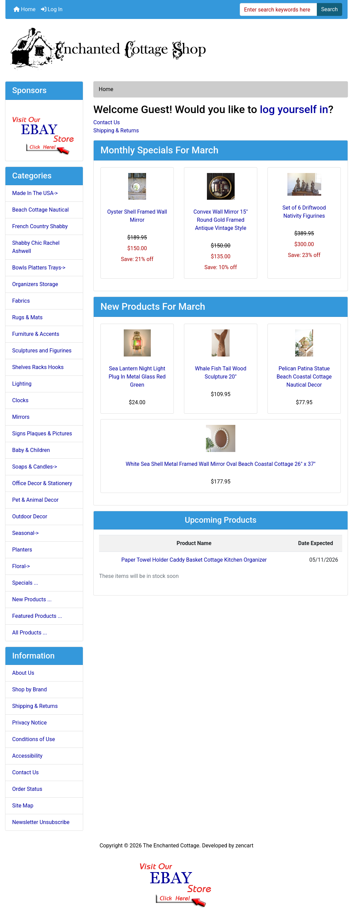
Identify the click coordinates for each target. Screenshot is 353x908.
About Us (23, 673)
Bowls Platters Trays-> (38, 267)
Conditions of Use (33, 739)
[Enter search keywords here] (278, 9)
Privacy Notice (29, 722)
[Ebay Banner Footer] (176, 878)
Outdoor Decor (29, 516)
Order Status (27, 789)
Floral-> (21, 566)
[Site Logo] (176, 47)
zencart (244, 845)
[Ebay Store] (44, 130)
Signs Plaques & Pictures (42, 433)
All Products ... (29, 632)
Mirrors (20, 417)
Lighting (21, 384)
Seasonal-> (25, 533)
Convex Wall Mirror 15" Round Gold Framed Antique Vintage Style (220, 220)
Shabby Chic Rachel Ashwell (36, 247)
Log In (52, 9)
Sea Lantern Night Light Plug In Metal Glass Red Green (137, 376)
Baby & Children (31, 450)
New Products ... (32, 599)
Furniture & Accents (35, 334)
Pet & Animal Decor (35, 500)
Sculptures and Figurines (42, 350)
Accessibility (27, 756)
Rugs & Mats (27, 317)
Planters (22, 549)
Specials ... (25, 583)
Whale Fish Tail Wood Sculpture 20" (220, 372)
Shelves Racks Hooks (38, 367)
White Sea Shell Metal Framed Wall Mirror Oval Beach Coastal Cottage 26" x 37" (221, 464)
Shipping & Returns (35, 706)
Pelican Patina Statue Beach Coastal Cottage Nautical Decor (304, 376)
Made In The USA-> (35, 193)
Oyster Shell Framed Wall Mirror (137, 216)
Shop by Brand (29, 689)
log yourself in (294, 109)
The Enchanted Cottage (171, 845)
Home (25, 9)
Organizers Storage (35, 284)
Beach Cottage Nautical (40, 210)
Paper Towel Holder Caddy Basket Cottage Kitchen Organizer (194, 560)
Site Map (22, 805)
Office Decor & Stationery (42, 483)
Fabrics (21, 301)
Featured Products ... (37, 616)
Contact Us (25, 772)
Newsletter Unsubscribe (41, 822)
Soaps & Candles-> (34, 466)
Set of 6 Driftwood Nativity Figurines (304, 211)
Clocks (20, 400)
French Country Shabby (40, 226)
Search (329, 9)
